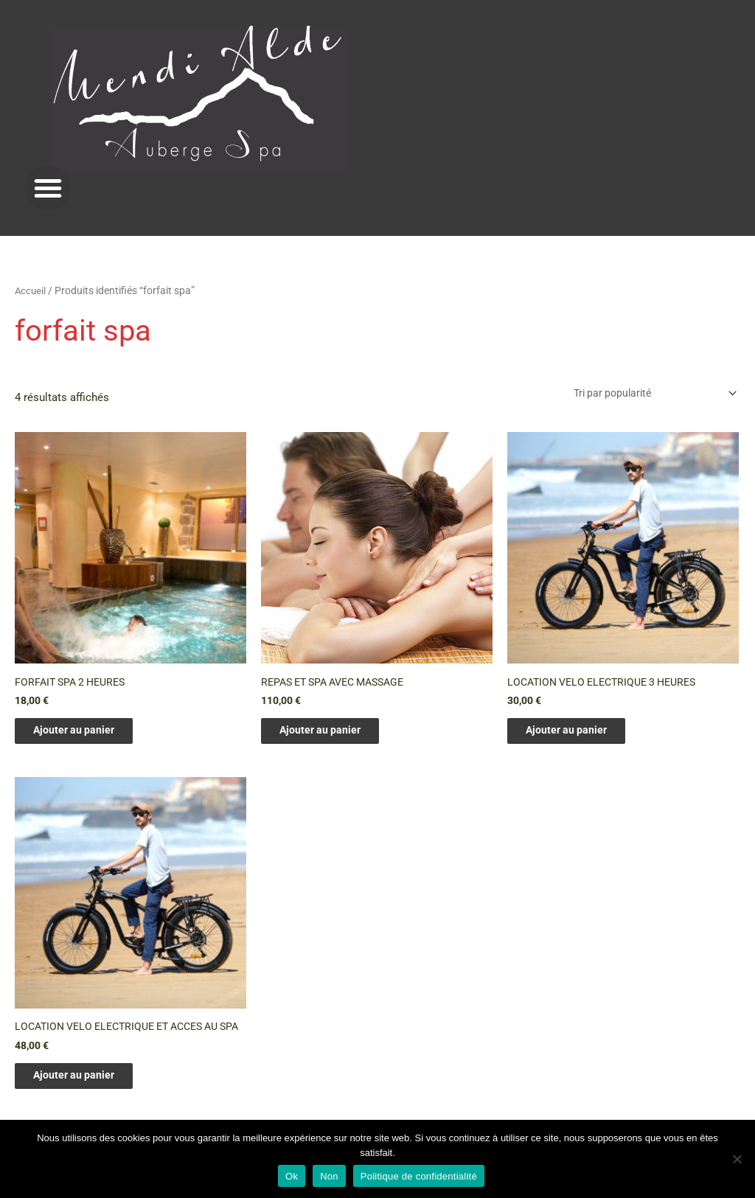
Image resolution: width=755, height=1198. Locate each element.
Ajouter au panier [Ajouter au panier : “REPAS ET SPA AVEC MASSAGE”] (332, 734)
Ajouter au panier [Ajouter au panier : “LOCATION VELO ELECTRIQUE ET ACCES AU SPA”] (86, 1094)
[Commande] (645, 393)
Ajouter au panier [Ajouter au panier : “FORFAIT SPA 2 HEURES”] (86, 734)
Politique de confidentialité (419, 1176)
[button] (48, 188)
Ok (291, 1176)
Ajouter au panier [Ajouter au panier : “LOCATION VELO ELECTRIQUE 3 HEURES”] (579, 734)
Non (329, 1176)
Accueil (31, 290)
